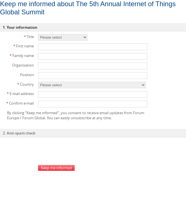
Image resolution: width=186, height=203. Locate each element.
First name (23, 45)
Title (29, 36)
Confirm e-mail (20, 103)
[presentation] (81, 151)
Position (27, 74)
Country (25, 84)
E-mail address (20, 93)
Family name (22, 55)
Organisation (23, 65)
